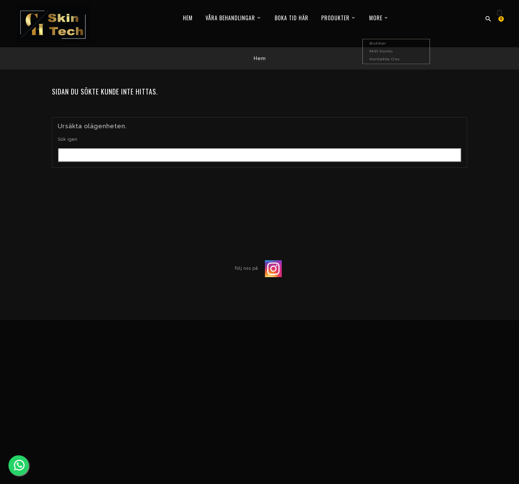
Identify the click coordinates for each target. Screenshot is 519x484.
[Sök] (259, 155)
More (375, 18)
